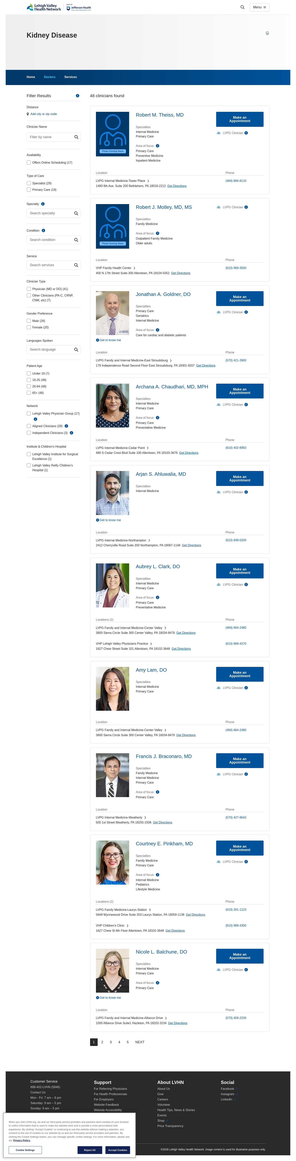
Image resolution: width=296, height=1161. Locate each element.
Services (70, 77)
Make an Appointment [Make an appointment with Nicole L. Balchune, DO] (239, 956)
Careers (162, 1099)
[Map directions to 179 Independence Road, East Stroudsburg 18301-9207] (205, 365)
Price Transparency (170, 1126)
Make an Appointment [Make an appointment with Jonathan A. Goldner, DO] (239, 298)
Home (31, 77)
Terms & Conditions (107, 1120)
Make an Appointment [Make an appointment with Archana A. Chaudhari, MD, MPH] (239, 391)
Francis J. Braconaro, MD (164, 756)
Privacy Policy (103, 1115)
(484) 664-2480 (236, 627)
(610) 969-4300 (236, 925)
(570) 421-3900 (236, 360)
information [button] (35, 419)
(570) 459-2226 (236, 1018)
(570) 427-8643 (236, 817)
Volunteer (163, 1104)
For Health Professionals (110, 1094)
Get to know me (110, 340)
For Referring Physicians (110, 1088)
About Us (163, 1088)
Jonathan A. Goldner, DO (163, 294)
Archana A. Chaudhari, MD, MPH (172, 387)
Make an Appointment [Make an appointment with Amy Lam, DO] (239, 674)
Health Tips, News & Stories (176, 1110)
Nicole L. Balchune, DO (161, 952)
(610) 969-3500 (236, 268)
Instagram (229, 1094)
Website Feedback (106, 1104)
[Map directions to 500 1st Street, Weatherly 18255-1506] (162, 822)
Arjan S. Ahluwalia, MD (161, 474)
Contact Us (38, 1092)
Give (160, 1094)
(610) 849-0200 (236, 540)
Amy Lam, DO (151, 670)
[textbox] (53, 137)
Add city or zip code (44, 114)
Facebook (229, 1089)
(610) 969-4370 (236, 643)
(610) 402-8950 (236, 447)
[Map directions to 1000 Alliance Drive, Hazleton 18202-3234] (177, 1023)
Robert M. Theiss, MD (160, 115)
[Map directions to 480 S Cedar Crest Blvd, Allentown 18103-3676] (188, 452)
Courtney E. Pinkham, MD (164, 843)
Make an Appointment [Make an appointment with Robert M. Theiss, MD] (239, 119)
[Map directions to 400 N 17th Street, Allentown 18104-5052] (180, 273)
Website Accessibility (108, 1110)
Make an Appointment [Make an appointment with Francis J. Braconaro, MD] (239, 760)
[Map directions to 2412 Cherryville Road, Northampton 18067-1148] (191, 545)
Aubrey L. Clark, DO (158, 566)
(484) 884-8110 (236, 180)
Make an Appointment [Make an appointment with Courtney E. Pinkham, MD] (239, 848)
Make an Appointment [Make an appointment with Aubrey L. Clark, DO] (239, 571)
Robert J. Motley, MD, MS (164, 207)
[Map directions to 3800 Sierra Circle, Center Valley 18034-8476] (186, 632)
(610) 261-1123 (236, 909)
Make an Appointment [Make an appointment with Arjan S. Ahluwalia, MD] (239, 478)
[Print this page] (267, 33)
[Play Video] (112, 340)
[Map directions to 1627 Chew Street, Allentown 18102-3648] (181, 648)
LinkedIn (228, 1099)
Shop (162, 1120)
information (78, 96)
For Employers (104, 1099)
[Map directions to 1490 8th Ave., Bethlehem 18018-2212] (177, 186)
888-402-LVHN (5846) (45, 1087)
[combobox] (54, 137)
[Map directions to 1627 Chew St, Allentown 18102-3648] (175, 930)
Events (162, 1115)
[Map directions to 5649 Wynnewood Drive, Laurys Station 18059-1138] (195, 914)
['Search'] (242, 7)
